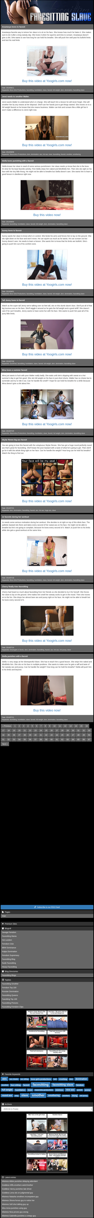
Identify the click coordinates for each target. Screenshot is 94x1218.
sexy (16, 1096)
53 (14, 739)
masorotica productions (44, 1090)
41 (41, 735)
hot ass (45, 154)
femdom (80, 1085)
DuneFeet (13, 364)
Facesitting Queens (10, 995)
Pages (6, 912)
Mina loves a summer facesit (14, 370)
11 (60, 726)
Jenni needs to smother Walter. (15, 96)
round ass (7, 1095)
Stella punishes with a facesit (15, 656)
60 (52, 739)
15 (81, 726)
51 (3, 739)
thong (74, 1095)
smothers (66, 1096)
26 (52, 730)
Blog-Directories (10, 971)
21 (25, 730)
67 (89, 739)
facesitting (30, 90)
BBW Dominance (9, 948)
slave (45, 90)
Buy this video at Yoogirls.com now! (47, 81)
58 (41, 739)
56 (30, 739)
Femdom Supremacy (10, 955)
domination (68, 90)
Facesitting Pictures (10, 1003)
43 (52, 735)
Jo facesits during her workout (15, 517)
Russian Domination (10, 991)
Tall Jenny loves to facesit (13, 300)
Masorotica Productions (18, 154)
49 (84, 735)
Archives (7, 1104)
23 (35, 730)
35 (9, 735)
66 (84, 739)
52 (9, 739)
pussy (87, 1090)
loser (50, 154)
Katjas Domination (9, 951)
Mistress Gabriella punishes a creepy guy (19, 1216)
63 (68, 739)
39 (30, 735)
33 (89, 730)
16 (87, 726)
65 (78, 739)
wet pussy (84, 1096)
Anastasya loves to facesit (13, 27)
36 (14, 735)
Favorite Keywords (11, 1074)
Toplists (6, 980)
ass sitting (24, 1079)
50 (89, 735)
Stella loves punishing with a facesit (18, 161)
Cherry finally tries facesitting (15, 587)
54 (19, 739)
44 (57, 735)
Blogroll (6, 928)
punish (79, 1090)
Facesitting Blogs (9, 975)
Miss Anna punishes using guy (14, 1208)
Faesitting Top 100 (9, 999)
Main (4, 916)
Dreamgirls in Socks (17, 650)
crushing (63, 1079)
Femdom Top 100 (9, 988)
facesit (49, 90)
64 (73, 739)
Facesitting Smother (10, 984)
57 (35, 739)
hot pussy (63, 650)
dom (62, 90)
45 (62, 735)
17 (3, 730)
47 (73, 735)
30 (73, 730)
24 (41, 730)
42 (46, 735)
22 (30, 730)
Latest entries (9, 1177)
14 (76, 726)
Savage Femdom (9, 932)
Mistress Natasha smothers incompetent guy (20, 1197)
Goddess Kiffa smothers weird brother (17, 1185)
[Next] (5, 744)
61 (57, 739)
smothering (77, 154)
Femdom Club (8, 944)
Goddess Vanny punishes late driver (17, 1189)
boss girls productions (41, 1079)
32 (84, 730)
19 (14, 730)
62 (62, 739)
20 (19, 730)
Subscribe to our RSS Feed (47, 907)
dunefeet (5, 1085)
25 (46, 730)
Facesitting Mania (9, 936)
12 (65, 726)
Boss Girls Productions (18, 90)
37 (19, 735)
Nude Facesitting (9, 963)
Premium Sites (9, 924)
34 (3, 735)
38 (25, 735)
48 (78, 735)
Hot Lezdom (7, 940)
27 (57, 730)
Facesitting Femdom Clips (12, 1007)
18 (9, 730)
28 (62, 730)
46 (68, 735)
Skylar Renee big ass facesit (14, 440)
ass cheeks (14, 1079)
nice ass (70, 1090)
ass (41, 154)
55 (25, 739)
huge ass (48, 510)
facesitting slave (78, 90)
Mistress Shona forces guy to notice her (18, 1200)
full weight (56, 90)
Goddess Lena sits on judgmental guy (17, 1193)
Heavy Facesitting (9, 967)
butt (55, 1079)
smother (69, 154)
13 (71, 726)
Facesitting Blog (8, 959)
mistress (59, 1090)
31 (78, 730)
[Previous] (7, 726)
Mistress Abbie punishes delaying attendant (20, 1181)
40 (35, 735)
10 (54, 726)
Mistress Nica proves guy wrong (15, 1212)
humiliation (38, 90)
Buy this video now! (47, 215)
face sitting (16, 1085)
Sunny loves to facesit (12, 230)
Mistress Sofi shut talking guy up (15, 1204)
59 (46, 739)
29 (68, 730)
